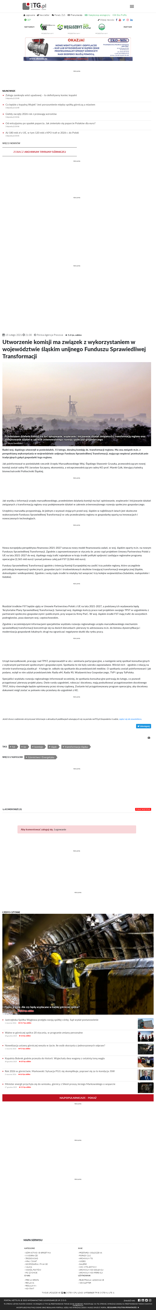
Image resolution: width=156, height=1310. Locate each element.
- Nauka (28, 1267)
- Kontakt (29, 1288)
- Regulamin (30, 1285)
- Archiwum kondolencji (90, 1270)
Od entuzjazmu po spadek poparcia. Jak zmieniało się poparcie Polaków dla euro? (78, 125)
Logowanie (60, 829)
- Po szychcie (30, 1272)
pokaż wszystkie (143, 809)
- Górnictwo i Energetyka (37, 1252)
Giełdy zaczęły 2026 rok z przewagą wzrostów (78, 115)
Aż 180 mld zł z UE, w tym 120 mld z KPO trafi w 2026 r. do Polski (78, 134)
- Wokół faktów (32, 1270)
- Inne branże (31, 1255)
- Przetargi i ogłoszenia (90, 1252)
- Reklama (29, 1283)
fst (13, 746)
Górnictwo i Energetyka (41, 757)
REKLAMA (76, 71)
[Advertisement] (77, 81)
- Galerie (82, 1264)
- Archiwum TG (85, 1258)
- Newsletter (84, 1283)
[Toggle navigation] (132, 6)
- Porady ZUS (84, 1255)
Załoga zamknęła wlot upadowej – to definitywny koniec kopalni (78, 97)
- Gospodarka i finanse (36, 1264)
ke (25, 746)
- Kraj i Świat (30, 1261)
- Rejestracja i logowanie (91, 1280)
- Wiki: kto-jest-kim (87, 1267)
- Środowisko (31, 1258)
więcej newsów (11, 143)
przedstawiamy (51, 33)
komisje (38, 746)
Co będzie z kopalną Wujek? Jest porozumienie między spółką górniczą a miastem (78, 106)
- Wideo (82, 1261)
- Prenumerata (31, 1280)
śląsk (54, 746)
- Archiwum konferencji (90, 1272)
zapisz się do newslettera (130, 719)
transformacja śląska (76, 746)
